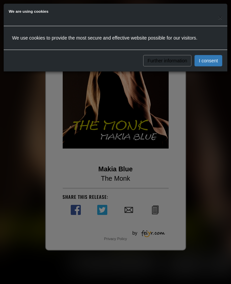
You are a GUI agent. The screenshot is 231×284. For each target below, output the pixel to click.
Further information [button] (167, 60)
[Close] (220, 17)
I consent (208, 60)
